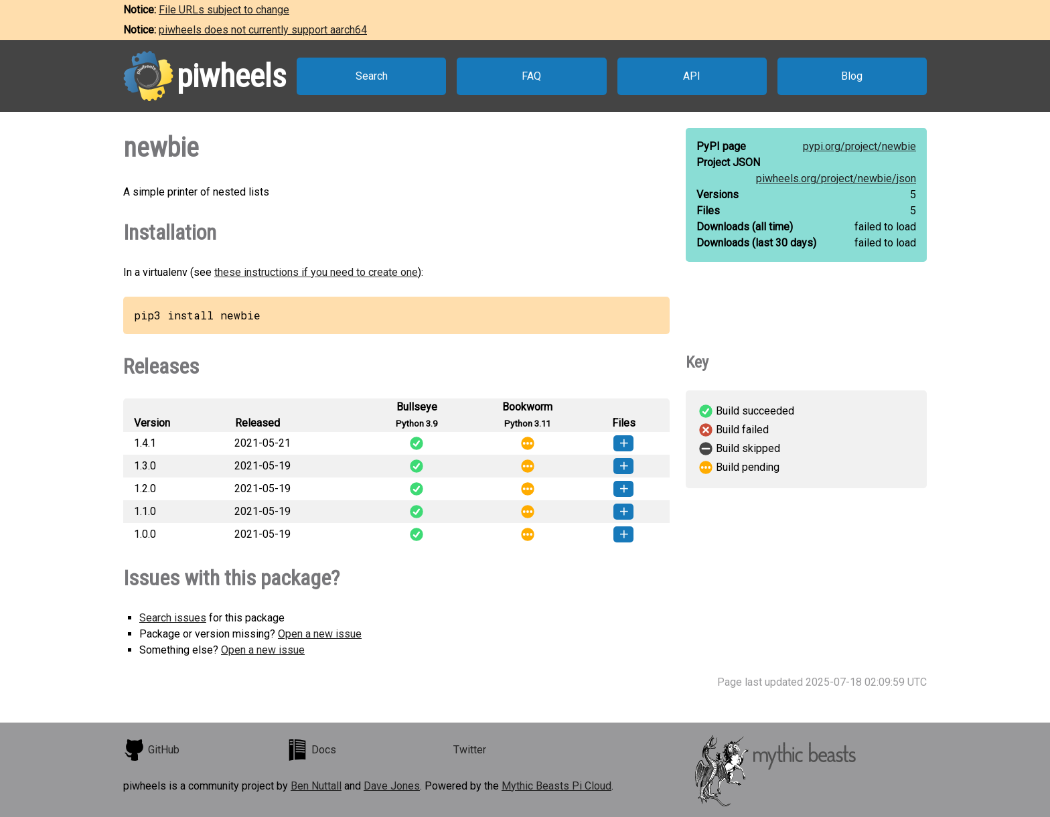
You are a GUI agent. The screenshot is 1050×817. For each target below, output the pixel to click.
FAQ (531, 76)
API (691, 76)
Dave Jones (392, 785)
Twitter (469, 749)
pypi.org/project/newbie (859, 146)
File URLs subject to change (224, 9)
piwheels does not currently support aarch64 (263, 29)
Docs (311, 750)
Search (372, 76)
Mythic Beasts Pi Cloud (556, 785)
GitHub (151, 750)
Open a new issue (320, 633)
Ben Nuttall (316, 785)
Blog (851, 76)
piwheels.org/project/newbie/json (836, 178)
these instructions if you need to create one (316, 272)
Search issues (172, 617)
